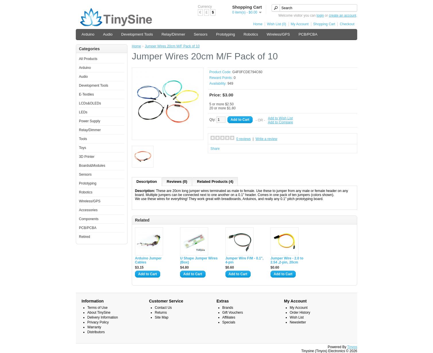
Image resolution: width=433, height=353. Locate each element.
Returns (161, 313)
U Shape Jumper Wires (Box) (199, 260)
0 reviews (243, 139)
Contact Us (163, 308)
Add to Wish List (280, 118)
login (320, 15)
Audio (108, 34)
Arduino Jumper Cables (148, 260)
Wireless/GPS (278, 34)
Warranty (94, 327)
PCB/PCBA (308, 34)
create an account (342, 15)
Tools (83, 139)
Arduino (88, 34)
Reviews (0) (177, 181)
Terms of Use (97, 308)
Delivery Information (102, 317)
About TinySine (99, 313)
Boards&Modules (92, 166)
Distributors (96, 332)
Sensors (201, 34)
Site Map (161, 317)
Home (257, 24)
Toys (82, 148)
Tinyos (352, 347)
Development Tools (137, 34)
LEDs (83, 112)
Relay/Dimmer (173, 34)
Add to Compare (280, 122)
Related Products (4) (215, 181)
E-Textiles (86, 94)
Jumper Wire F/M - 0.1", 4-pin (244, 260)
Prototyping (225, 34)
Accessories (88, 210)
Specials (228, 322)
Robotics (250, 34)
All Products (88, 59)
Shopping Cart (324, 24)
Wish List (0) (276, 24)
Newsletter (298, 322)
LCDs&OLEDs (90, 103)
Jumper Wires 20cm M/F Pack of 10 (172, 46)
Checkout (347, 24)
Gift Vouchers (232, 313)
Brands (227, 308)
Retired (84, 237)
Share (215, 149)
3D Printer (86, 157)
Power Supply (89, 121)
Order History (300, 313)
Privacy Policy (98, 322)
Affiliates (228, 317)
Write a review (266, 139)
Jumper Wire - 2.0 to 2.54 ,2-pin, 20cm (287, 260)
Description (146, 181)
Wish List (297, 317)
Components (88, 219)
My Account (300, 24)
